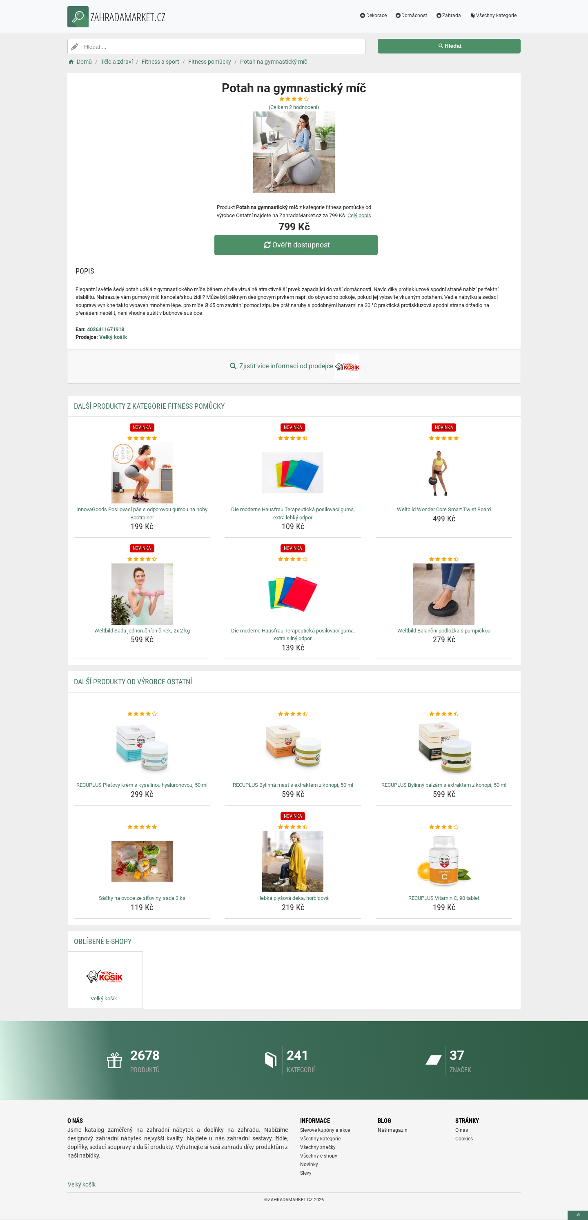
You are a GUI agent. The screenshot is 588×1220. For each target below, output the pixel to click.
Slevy (306, 1173)
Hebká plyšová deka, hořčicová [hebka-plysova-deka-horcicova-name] (293, 898)
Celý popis (359, 215)
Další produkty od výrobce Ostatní (133, 681)
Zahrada (448, 15)
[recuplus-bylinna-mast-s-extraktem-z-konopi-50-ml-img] (293, 748)
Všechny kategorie (493, 15)
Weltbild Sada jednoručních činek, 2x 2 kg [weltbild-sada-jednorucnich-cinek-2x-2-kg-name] (142, 631)
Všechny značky (318, 1147)
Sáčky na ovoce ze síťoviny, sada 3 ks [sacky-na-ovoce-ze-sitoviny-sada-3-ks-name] (142, 898)
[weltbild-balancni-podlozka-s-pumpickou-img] (444, 594)
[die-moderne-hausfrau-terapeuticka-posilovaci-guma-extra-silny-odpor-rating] (293, 559)
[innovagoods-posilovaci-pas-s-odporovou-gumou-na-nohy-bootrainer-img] (142, 472)
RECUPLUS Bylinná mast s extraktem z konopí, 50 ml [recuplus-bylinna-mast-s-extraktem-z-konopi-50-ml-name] (293, 785)
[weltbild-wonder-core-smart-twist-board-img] (444, 472)
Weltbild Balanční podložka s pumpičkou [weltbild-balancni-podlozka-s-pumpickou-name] (443, 631)
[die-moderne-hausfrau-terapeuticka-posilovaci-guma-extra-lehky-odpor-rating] (293, 438)
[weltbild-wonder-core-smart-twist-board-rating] (444, 438)
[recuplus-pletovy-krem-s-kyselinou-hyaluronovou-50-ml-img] (142, 748)
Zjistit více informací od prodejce (294, 366)
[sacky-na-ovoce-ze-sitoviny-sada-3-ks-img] (142, 861)
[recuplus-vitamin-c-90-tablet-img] (444, 861)
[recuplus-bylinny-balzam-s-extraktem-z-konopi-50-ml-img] (444, 748)
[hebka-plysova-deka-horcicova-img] (293, 861)
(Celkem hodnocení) (294, 107)
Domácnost (411, 15)
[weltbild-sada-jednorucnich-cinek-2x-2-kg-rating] (142, 559)
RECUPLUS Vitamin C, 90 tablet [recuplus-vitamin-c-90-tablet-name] (443, 898)
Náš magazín (393, 1130)
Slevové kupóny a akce (325, 1130)
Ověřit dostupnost (296, 244)
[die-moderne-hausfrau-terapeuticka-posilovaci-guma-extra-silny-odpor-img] (293, 594)
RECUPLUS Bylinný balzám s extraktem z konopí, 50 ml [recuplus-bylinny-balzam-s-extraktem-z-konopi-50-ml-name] (443, 785)
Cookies (464, 1139)
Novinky (309, 1164)
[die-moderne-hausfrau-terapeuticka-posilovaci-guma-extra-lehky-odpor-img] (293, 472)
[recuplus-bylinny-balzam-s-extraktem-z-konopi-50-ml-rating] (444, 714)
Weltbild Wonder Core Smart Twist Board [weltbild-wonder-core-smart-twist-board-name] (444, 509)
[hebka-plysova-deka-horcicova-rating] (293, 827)
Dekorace (373, 15)
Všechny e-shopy (318, 1156)
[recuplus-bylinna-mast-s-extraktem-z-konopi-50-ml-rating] (293, 714)
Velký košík (113, 337)
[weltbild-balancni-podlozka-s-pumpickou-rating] (444, 559)
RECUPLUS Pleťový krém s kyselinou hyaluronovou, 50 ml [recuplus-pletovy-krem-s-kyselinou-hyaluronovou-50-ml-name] (141, 785)
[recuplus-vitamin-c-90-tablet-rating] (444, 827)
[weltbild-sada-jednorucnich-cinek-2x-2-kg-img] (142, 594)
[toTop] (578, 1215)
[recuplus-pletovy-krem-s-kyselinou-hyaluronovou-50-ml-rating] (142, 714)
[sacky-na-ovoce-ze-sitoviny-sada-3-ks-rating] (142, 827)
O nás (461, 1130)
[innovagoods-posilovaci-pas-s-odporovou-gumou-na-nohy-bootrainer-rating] (142, 438)
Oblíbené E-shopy (102, 941)
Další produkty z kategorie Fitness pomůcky (149, 406)
